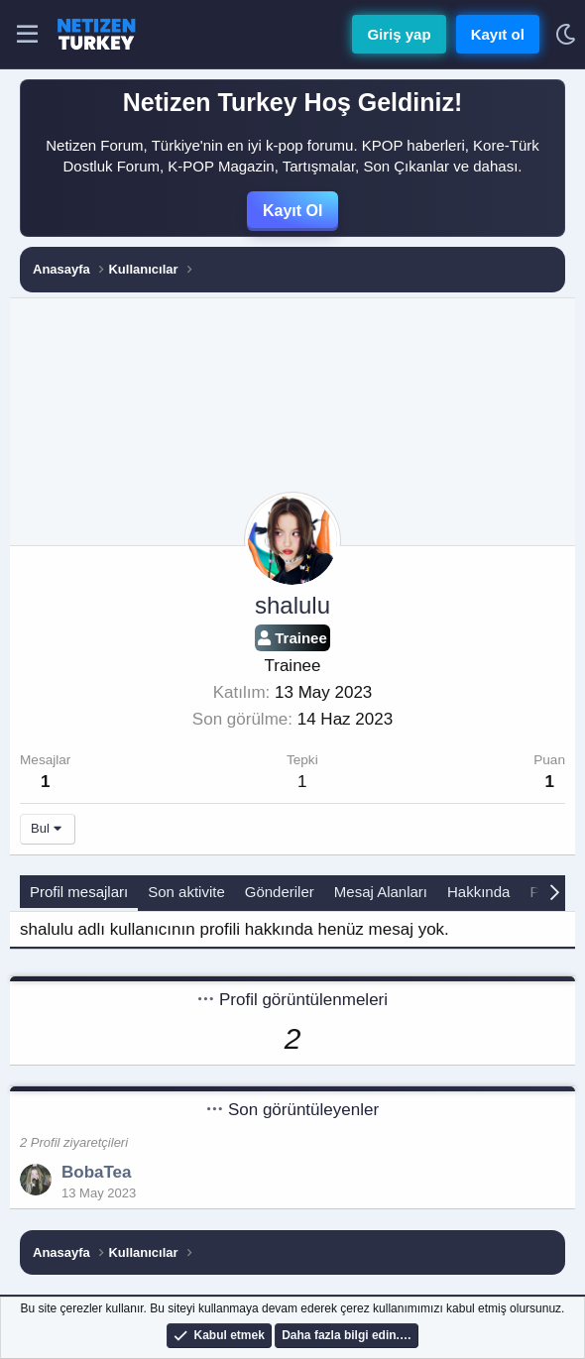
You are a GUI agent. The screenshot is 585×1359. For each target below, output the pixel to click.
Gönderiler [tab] (279, 891)
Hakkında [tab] (478, 891)
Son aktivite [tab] (186, 891)
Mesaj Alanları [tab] (380, 891)
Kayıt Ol (292, 210)
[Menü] (27, 34)
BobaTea (96, 1172)
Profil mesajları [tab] (79, 891)
